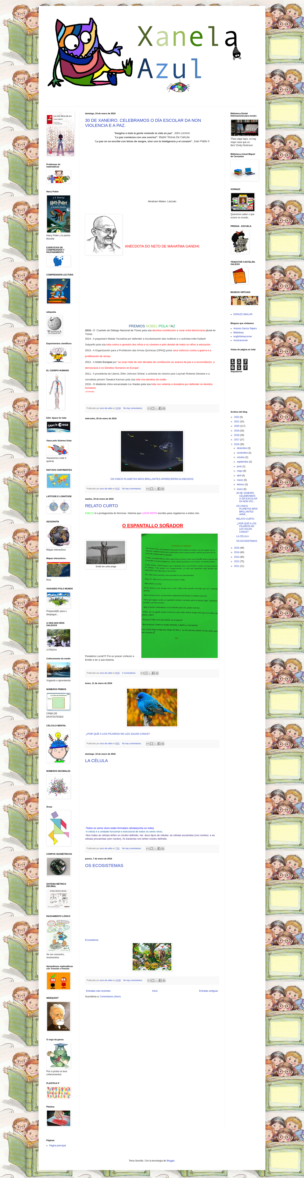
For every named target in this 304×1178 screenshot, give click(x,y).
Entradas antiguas (208, 991)
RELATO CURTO (101, 505)
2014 (237, 552)
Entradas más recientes (98, 991)
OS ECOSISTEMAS (104, 865)
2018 (237, 435)
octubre (241, 457)
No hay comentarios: (133, 408)
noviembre (242, 452)
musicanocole (240, 340)
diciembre (242, 448)
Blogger (170, 1160)
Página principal (57, 1145)
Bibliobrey (238, 332)
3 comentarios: (129, 673)
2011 (237, 566)
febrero (241, 484)
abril (239, 475)
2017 (237, 439)
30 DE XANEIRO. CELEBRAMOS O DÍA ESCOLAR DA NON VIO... (246, 497)
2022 (237, 417)
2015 (237, 547)
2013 (237, 557)
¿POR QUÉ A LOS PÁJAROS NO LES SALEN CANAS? (118, 733)
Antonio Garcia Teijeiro (245, 328)
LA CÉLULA (96, 760)
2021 (237, 421)
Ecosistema (91, 939)
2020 (237, 426)
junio (240, 466)
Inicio (155, 991)
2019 (237, 430)
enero (240, 489)
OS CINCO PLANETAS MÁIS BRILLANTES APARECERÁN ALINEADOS (152, 478)
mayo (240, 471)
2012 (237, 561)
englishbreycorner (242, 336)
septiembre (243, 461)
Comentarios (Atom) (110, 996)
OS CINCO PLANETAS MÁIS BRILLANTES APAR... (246, 510)
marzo (240, 480)
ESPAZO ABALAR (242, 314)
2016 (237, 444)
